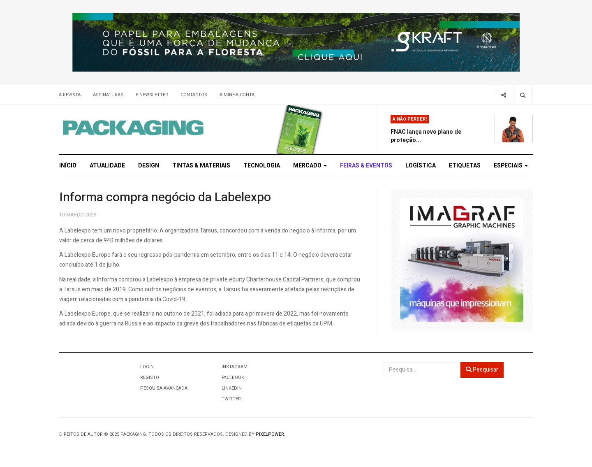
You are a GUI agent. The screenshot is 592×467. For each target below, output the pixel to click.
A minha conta (237, 94)
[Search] (522, 95)
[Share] (503, 95)
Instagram (234, 366)
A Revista (70, 94)
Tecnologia (261, 165)
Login (147, 366)
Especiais (511, 165)
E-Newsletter (152, 94)
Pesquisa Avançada (163, 388)
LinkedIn (232, 388)
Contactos (193, 94)
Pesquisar (482, 369)
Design (148, 165)
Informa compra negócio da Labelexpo (165, 197)
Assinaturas (108, 94)
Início (67, 165)
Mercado (310, 165)
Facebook (233, 377)
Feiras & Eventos (366, 165)
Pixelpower (270, 434)
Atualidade (107, 165)
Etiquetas (465, 165)
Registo (149, 377)
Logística (420, 165)
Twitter (231, 398)
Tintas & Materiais (201, 165)
